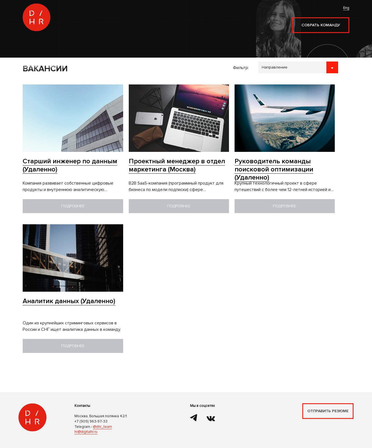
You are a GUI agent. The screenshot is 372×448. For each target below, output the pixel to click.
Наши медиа (208, 20)
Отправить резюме (327, 411)
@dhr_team (102, 427)
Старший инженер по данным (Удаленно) (70, 165)
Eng (346, 8)
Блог (161, 20)
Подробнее (73, 206)
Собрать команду (320, 25)
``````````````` (298, 67)
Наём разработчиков (100, 30)
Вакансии (88, 20)
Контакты (180, 20)
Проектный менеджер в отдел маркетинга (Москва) (177, 165)
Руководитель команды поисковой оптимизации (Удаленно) (274, 169)
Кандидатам (139, 20)
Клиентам (111, 20)
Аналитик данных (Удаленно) (69, 301)
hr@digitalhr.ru (85, 432)
